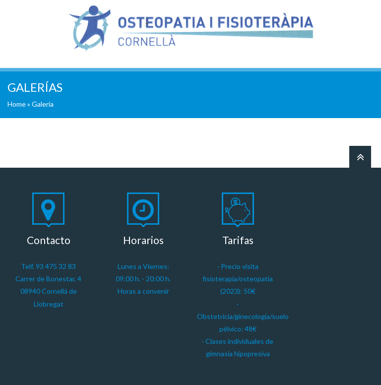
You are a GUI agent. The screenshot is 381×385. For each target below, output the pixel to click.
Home (16, 104)
